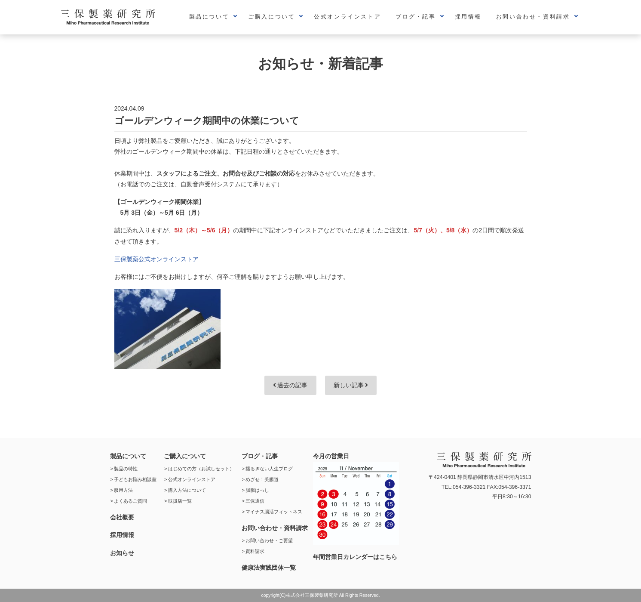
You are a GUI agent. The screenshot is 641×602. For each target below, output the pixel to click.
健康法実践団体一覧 (269, 567)
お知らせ (122, 553)
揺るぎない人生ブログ (269, 468)
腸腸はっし (257, 490)
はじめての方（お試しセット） (201, 468)
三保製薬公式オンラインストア (156, 259)
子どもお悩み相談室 (135, 479)
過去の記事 (290, 385)
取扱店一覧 (180, 500)
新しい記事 (351, 385)
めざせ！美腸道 (262, 479)
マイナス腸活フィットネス (273, 511)
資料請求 (254, 551)
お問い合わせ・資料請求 (533, 16)
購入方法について (187, 490)
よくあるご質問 (130, 500)
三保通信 (254, 500)
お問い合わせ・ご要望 (269, 540)
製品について (209, 16)
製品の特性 (126, 468)
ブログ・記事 (416, 16)
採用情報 (468, 16)
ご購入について (271, 16)
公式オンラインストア (347, 16)
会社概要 (122, 517)
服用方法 (123, 490)
